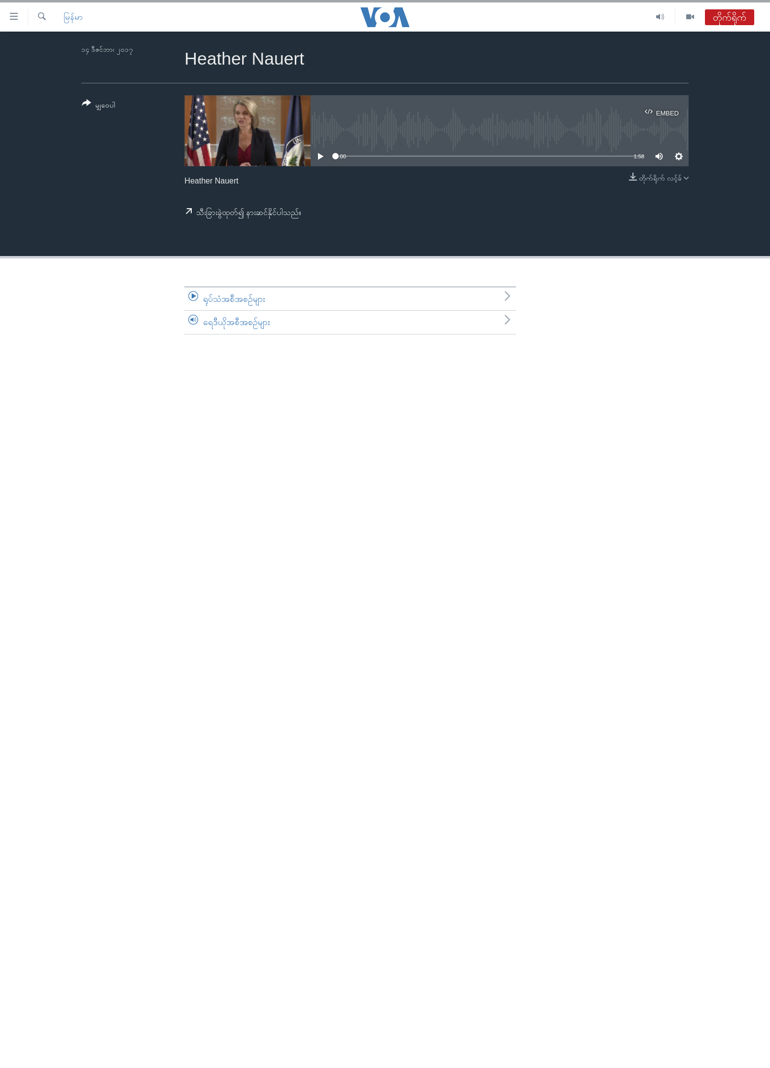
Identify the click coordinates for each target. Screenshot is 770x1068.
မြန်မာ (73, 17)
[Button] (98, 105)
